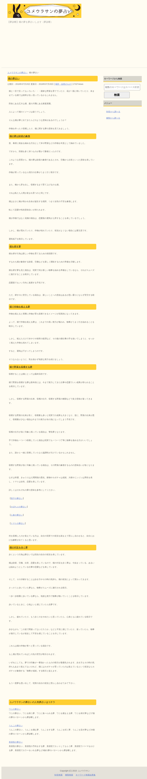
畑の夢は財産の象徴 (20, 136)
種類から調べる (113, 118)
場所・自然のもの (63, 84)
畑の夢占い (13, 78)
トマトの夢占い (18, 523)
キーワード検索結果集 (86, 775)
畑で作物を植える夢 (20, 306)
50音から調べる (113, 111)
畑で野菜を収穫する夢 (21, 367)
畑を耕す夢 (15, 246)
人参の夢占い (17, 515)
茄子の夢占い (17, 498)
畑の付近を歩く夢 (19, 547)
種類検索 (69, 775)
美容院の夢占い (16, 742)
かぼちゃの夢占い (19, 507)
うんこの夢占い (16, 725)
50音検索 (58, 775)
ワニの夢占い (15, 709)
